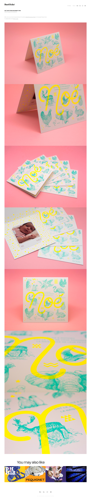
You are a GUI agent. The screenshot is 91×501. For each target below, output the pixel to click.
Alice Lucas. (15, 18)
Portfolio (69, 5)
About (74, 5)
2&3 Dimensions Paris (30, 17)
